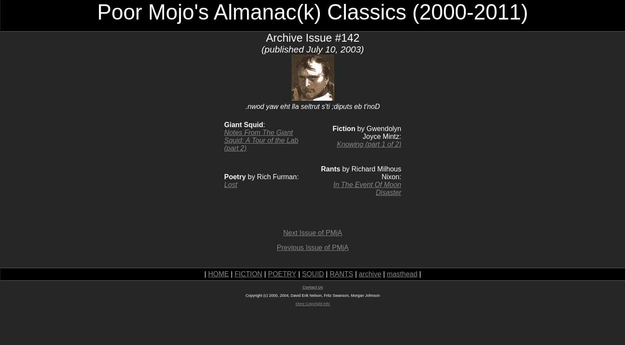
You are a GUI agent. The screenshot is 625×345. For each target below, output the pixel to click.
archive (370, 274)
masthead (402, 274)
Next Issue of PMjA (312, 233)
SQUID (313, 274)
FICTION (248, 274)
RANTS (341, 274)
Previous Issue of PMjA (313, 247)
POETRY (282, 274)
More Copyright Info (313, 304)
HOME (218, 274)
